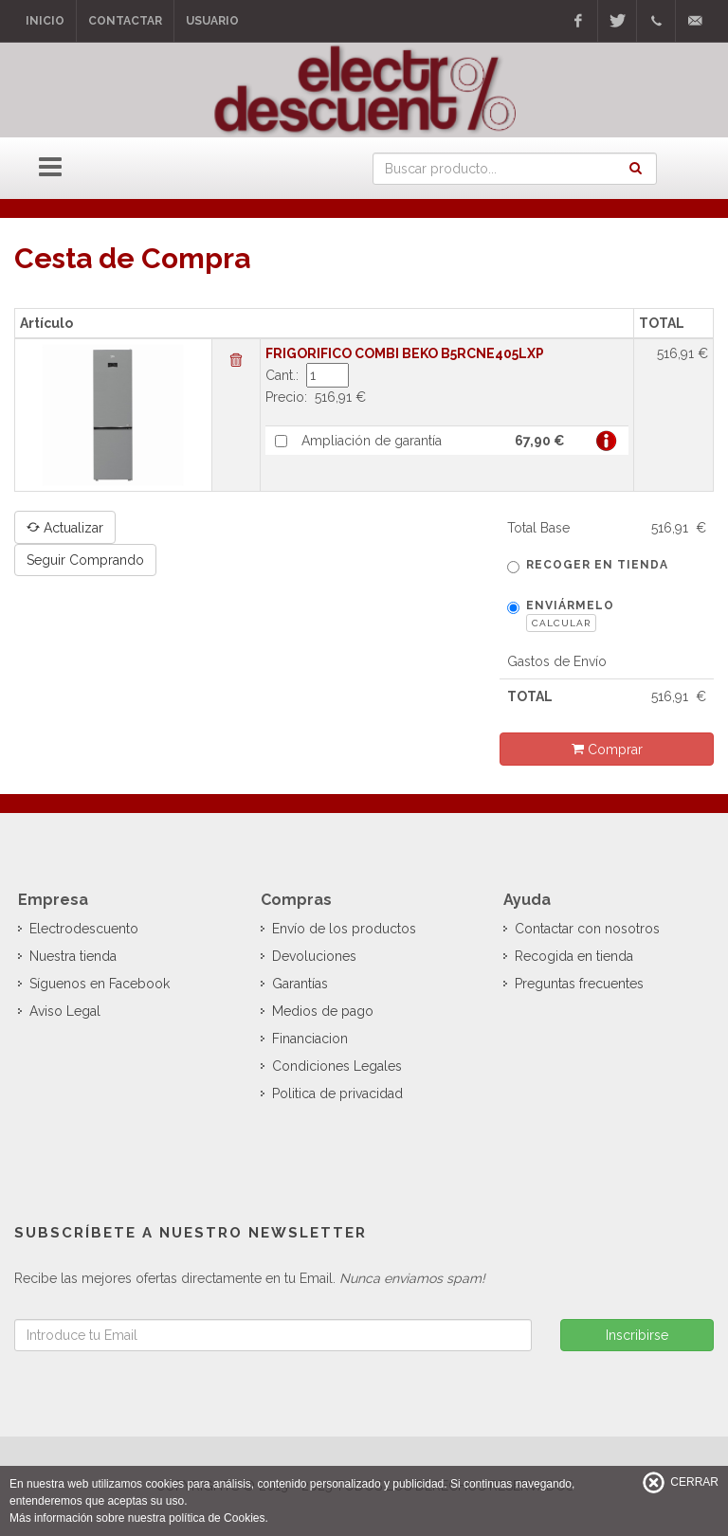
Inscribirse (637, 1335)
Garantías (300, 983)
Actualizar (65, 526)
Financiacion (310, 1038)
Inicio (45, 20)
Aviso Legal (64, 1011)
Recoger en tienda (587, 565)
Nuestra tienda (73, 956)
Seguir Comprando (85, 560)
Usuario (212, 20)
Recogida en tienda (574, 956)
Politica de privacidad (337, 1093)
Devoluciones (314, 956)
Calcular (561, 623)
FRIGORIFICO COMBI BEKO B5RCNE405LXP (404, 353)
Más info (606, 441)
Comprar (607, 748)
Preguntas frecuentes (579, 983)
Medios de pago (322, 1011)
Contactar (125, 20)
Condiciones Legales (337, 1066)
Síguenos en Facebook (99, 983)
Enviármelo (560, 615)
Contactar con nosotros (587, 928)
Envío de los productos (344, 928)
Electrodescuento (83, 928)
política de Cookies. (218, 1518)
